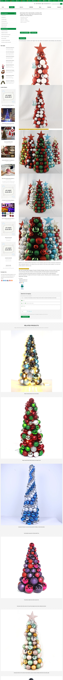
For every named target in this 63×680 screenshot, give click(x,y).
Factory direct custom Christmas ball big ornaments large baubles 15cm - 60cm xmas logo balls (10, 47)
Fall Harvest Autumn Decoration (5, 34)
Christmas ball (3, 15)
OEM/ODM (31, 7)
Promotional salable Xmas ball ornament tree (31, 599)
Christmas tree (3, 17)
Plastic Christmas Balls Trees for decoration (31, 393)
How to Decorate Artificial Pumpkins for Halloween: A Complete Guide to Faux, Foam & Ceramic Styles (8, 105)
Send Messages (25, 316)
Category (5, 8)
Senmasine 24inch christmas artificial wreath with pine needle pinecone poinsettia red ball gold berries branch (10, 60)
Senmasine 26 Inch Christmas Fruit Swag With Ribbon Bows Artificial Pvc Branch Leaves (10, 75)
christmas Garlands (33, 271)
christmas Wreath (25, 271)
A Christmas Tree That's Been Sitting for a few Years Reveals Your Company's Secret (8, 200)
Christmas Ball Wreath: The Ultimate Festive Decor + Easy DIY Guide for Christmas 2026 (8, 160)
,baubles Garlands (49, 271)
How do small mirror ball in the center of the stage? (8, 218)
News (40, 7)
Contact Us (59, 7)
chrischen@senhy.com (47, 3)
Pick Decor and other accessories (6, 42)
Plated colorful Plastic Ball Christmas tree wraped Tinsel (31, 460)
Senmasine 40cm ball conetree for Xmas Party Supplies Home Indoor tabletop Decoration (31, 606)
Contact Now (33, 32)
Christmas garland (4, 21)
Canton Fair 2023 (8, 265)
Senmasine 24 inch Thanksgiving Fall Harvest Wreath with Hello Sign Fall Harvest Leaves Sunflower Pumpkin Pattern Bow (10, 70)
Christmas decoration (4, 30)
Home (3, 7)
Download (49, 7)
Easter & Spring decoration (5, 36)
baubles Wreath (41, 271)
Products (11, 7)
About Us (21, 7)
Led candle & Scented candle (5, 40)
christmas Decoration (28, 273)
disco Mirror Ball (47, 273)
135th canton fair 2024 (8, 237)
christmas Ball (52, 270)
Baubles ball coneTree (10, 8)
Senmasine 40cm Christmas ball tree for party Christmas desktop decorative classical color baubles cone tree (10, 56)
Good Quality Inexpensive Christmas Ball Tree (31, 533)
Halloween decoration (4, 32)
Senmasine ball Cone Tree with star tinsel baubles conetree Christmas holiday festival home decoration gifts (31, 672)
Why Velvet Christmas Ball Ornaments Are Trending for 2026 (8, 178)
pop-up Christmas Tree (38, 273)
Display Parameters (24, 32)
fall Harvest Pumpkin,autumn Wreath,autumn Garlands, (43, 274)
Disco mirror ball (3, 38)
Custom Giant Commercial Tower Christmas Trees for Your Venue (8, 123)
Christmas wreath (3, 19)
